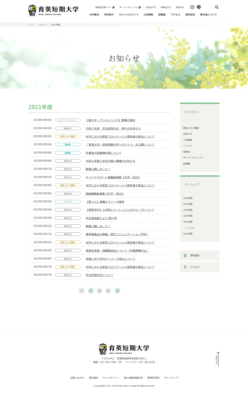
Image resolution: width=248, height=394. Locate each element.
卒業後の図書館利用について (104, 153)
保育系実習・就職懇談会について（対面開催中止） (117, 250)
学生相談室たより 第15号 (101, 218)
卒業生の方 (166, 7)
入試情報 (148, 14)
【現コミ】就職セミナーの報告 (105, 202)
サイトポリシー (111, 377)
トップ (31, 24)
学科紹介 (109, 14)
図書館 (162, 14)
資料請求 (190, 14)
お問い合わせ (77, 377)
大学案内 (94, 14)
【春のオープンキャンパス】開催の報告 (110, 120)
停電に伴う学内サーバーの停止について (110, 259)
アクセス (175, 14)
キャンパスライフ (128, 14)
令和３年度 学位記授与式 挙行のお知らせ (113, 128)
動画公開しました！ (98, 169)
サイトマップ (171, 377)
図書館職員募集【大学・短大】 (105, 193)
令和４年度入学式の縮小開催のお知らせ (110, 161)
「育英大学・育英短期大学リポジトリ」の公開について (120, 144)
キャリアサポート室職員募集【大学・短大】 (113, 177)
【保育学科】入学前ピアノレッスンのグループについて (120, 210)
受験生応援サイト (103, 7)
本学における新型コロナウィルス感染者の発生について (120, 136)
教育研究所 (153, 377)
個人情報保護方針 (133, 377)
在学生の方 (151, 7)
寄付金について (208, 14)
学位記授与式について (99, 275)
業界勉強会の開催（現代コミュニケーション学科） (117, 234)
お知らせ (43, 24)
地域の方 (180, 7)
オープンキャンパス (128, 7)
